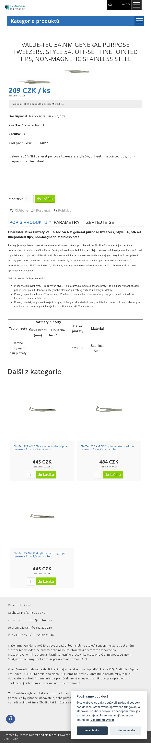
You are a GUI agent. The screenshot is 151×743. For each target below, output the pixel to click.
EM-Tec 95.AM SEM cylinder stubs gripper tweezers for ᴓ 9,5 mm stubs (40, 554)
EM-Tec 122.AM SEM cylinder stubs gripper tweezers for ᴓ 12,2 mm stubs (41, 447)
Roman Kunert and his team (38, 735)
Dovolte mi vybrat (102, 720)
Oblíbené (19, 210)
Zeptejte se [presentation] (100, 222)
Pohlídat (62, 210)
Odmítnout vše (126, 730)
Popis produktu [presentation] (28, 222)
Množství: (16, 199)
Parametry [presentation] (67, 222)
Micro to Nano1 (33, 125)
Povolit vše (92, 730)
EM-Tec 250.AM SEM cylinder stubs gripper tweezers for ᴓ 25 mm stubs (108, 447)
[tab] (30, 222)
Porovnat (40, 210)
